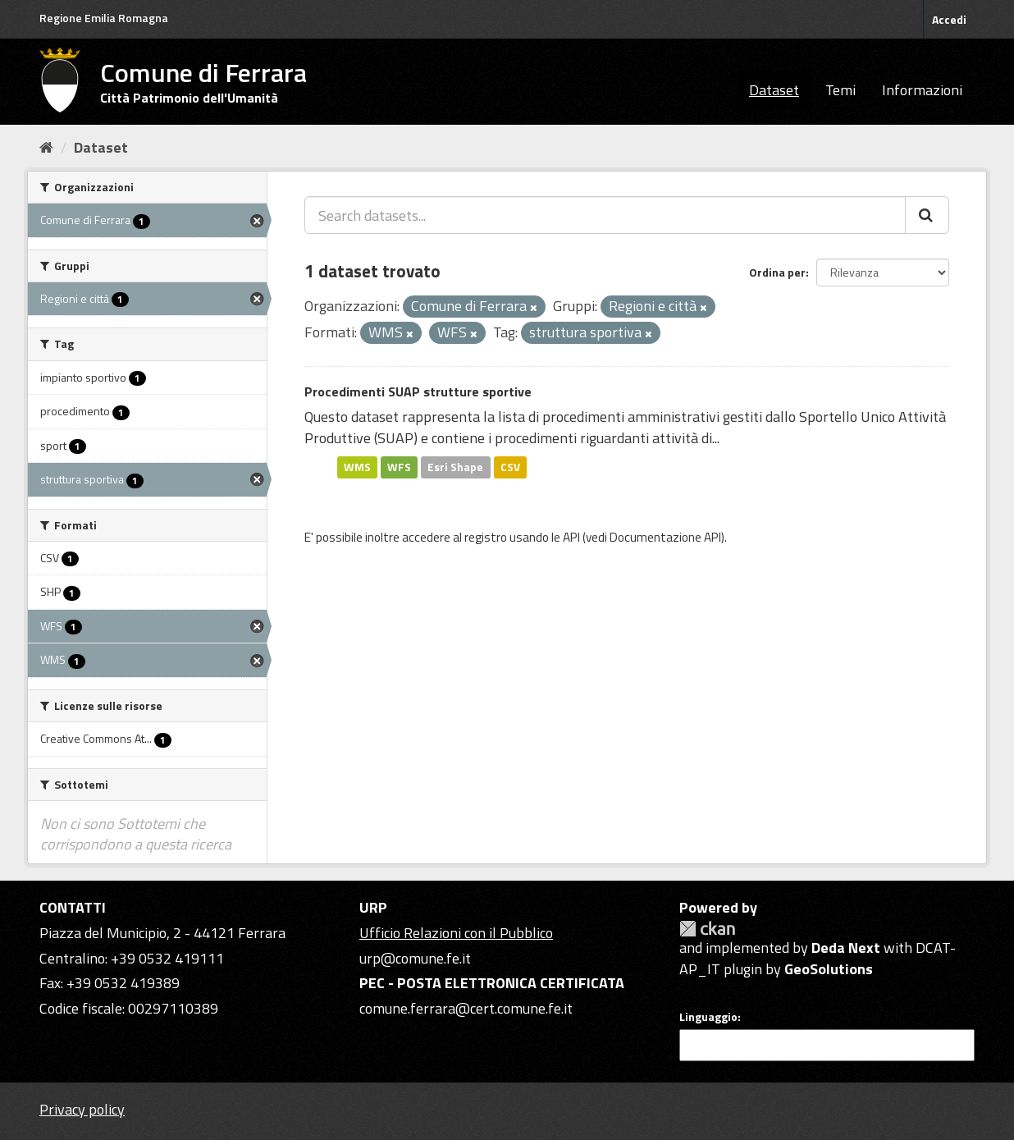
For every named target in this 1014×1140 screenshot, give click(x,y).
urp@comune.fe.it (415, 958)
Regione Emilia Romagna (103, 17)
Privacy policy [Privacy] (82, 1109)
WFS (399, 467)
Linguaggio (708, 1017)
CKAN (707, 928)
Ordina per (777, 272)
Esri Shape (455, 467)
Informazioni (922, 90)
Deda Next (845, 947)
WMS (357, 467)
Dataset (774, 90)
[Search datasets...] (605, 215)
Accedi (949, 19)
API (571, 537)
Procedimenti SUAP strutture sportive (418, 391)
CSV (510, 467)
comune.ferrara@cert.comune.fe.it (466, 1008)
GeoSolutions (828, 969)
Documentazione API (665, 537)
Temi (840, 90)
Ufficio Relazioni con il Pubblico (456, 933)
